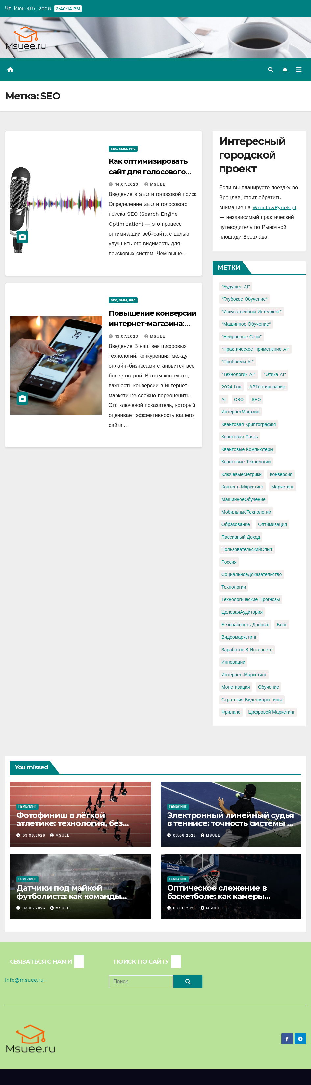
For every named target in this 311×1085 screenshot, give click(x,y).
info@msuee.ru (24, 980)
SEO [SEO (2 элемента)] (256, 399)
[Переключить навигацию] (299, 70)
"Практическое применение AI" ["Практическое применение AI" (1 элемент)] (255, 349)
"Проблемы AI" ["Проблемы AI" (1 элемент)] (237, 361)
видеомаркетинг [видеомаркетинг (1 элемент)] (239, 637)
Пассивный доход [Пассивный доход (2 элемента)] (240, 537)
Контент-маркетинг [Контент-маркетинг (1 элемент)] (242, 486)
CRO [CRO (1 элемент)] (239, 399)
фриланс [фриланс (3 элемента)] (230, 712)
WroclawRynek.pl (274, 207)
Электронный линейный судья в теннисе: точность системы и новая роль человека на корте (230, 823)
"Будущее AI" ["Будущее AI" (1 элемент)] (235, 286)
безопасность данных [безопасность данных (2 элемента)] (245, 624)
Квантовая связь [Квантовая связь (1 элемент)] (239, 436)
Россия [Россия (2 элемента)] (229, 562)
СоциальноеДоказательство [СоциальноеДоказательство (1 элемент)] (251, 574)
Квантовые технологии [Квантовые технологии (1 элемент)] (246, 461)
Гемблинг (27, 806)
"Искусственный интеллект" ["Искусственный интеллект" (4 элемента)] (251, 311)
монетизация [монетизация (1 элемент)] (235, 687)
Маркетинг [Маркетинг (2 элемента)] (283, 486)
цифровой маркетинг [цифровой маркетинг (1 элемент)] (271, 712)
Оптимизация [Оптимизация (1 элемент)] (272, 524)
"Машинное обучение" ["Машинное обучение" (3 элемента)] (246, 324)
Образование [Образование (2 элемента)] (235, 524)
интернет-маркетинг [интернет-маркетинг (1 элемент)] (243, 674)
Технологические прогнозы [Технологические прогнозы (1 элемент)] (250, 599)
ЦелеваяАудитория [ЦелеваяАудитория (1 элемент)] (242, 612)
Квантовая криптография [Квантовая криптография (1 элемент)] (248, 424)
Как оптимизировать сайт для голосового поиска (148, 172)
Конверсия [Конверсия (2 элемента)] (281, 474)
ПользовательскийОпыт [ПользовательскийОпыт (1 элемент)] (246, 549)
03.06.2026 (35, 835)
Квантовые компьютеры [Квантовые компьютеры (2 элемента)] (247, 449)
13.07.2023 (127, 336)
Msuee (155, 184)
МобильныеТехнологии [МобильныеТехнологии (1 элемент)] (246, 512)
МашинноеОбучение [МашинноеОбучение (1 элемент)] (243, 499)
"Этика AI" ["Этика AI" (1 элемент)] (275, 374)
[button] (270, 70)
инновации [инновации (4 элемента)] (233, 662)
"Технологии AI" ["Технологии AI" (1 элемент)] (238, 374)
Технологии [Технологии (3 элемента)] (233, 587)
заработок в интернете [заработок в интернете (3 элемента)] (246, 649)
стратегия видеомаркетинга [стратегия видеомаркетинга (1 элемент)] (251, 699)
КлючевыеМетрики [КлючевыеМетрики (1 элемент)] (241, 474)
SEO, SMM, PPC (123, 148)
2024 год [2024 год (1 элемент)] (231, 386)
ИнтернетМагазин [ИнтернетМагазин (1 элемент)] (240, 411)
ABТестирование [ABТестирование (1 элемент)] (267, 386)
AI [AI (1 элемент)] (223, 399)
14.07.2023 (127, 184)
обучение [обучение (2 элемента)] (268, 687)
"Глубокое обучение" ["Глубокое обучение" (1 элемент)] (244, 299)
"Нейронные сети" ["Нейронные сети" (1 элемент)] (241, 336)
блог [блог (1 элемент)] (282, 624)
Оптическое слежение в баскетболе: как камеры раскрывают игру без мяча (221, 896)
